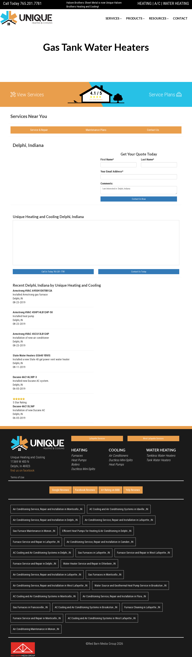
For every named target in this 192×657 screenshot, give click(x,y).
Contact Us (153, 129)
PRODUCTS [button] (135, 18)
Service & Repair (39, 129)
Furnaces (76, 455)
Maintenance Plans (96, 129)
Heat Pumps (78, 460)
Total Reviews (96, 100)
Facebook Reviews (85, 489)
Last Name (147, 159)
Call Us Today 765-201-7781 (53, 271)
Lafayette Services (97, 438)
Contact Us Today (138, 271)
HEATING (145, 3)
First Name (107, 159)
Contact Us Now (139, 199)
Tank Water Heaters (158, 460)
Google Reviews (60, 489)
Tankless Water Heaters (160, 455)
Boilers (75, 464)
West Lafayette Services (153, 438)
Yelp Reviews (133, 489)
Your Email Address (111, 171)
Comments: (106, 183)
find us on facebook (22, 470)
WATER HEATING (176, 3)
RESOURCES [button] (158, 18)
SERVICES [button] (114, 18)
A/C (157, 3)
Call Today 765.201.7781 (22, 3)
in (47, 509)
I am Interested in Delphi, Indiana (138, 190)
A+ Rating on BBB (110, 489)
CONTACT (180, 18)
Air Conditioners (118, 455)
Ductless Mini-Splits (83, 469)
